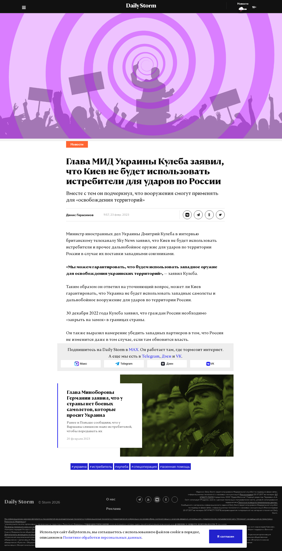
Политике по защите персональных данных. (258, 502)
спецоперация (144, 467)
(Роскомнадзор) (246, 494)
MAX (133, 350)
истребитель (101, 467)
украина (79, 467)
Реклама (113, 509)
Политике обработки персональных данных (102, 538)
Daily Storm (141, 6)
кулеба (121, 467)
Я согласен (225, 536)
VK (179, 356)
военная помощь (175, 467)
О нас (110, 499)
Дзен (166, 356)
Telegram (151, 356)
